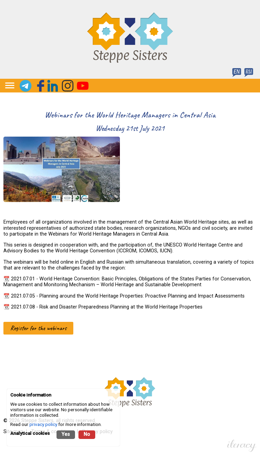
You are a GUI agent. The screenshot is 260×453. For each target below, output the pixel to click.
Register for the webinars (38, 328)
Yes (66, 434)
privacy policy (43, 424)
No (87, 434)
